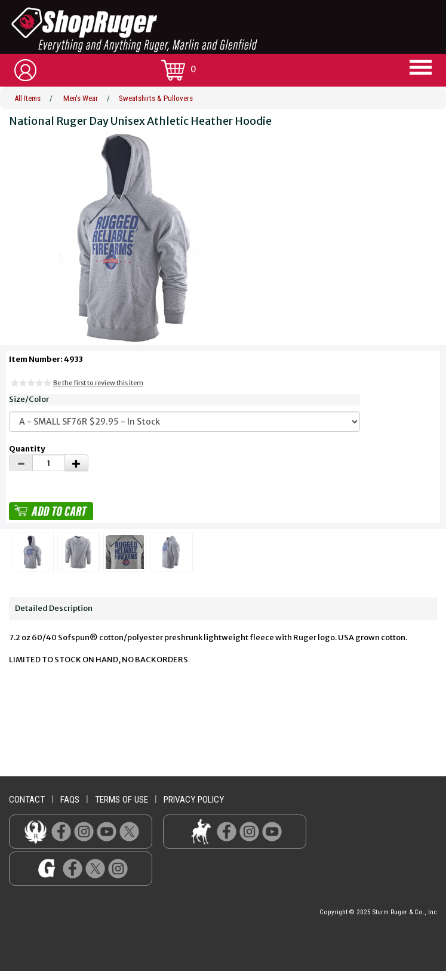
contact (27, 799)
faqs (69, 799)
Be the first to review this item (98, 383)
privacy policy (194, 799)
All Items (27, 98)
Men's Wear (80, 98)
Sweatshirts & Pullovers (156, 98)
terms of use (121, 799)
